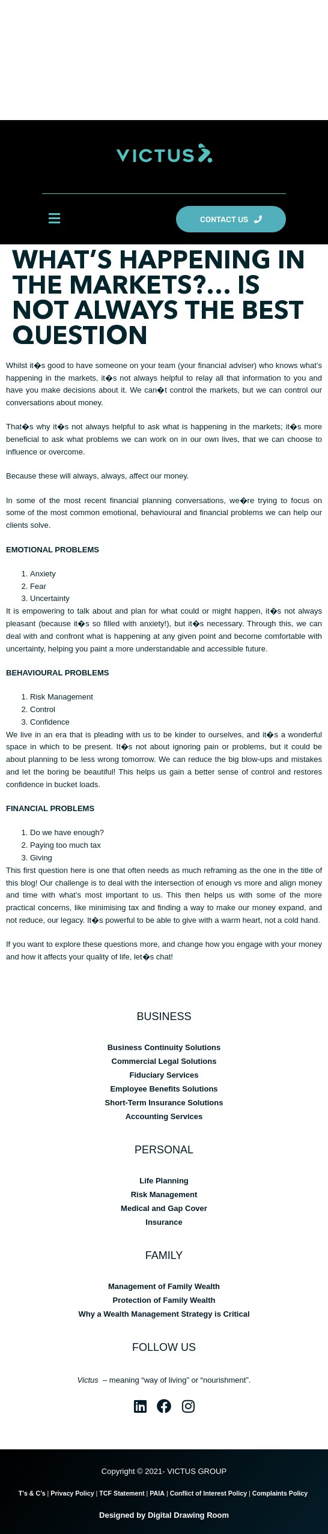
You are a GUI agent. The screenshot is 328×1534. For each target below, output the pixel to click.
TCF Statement (121, 1493)
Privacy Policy (72, 1493)
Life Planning (164, 1180)
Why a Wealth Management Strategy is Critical (163, 1313)
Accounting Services (164, 1116)
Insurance (163, 1222)
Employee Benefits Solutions (163, 1088)
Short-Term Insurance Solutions (164, 1102)
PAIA (157, 1493)
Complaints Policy (280, 1493)
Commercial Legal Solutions (164, 1061)
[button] (54, 219)
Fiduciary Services (164, 1075)
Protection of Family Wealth (164, 1300)
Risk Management (164, 1194)
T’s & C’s (32, 1493)
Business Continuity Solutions (164, 1047)
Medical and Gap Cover (164, 1208)
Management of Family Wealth (164, 1286)
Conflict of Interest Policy (208, 1493)
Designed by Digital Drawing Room (164, 1515)
